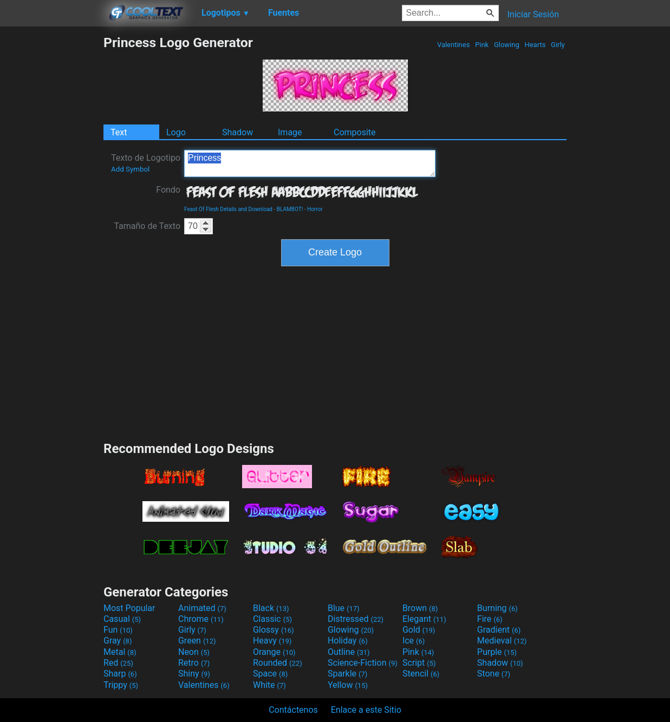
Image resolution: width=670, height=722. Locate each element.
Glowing (506, 45)
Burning (497, 608)
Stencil (420, 673)
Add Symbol (130, 169)
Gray (117, 640)
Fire (490, 619)
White (269, 685)
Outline (349, 652)
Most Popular (129, 608)
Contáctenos (293, 710)
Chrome (201, 619)
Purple (497, 652)
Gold (418, 630)
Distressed (355, 619)
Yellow (348, 685)
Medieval (502, 640)
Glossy (273, 630)
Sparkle (347, 673)
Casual (122, 619)
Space (270, 673)
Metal (119, 652)
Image (290, 132)
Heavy (272, 640)
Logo (176, 132)
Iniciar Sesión (533, 14)
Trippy (120, 685)
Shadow (237, 132)
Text (118, 132)
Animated (202, 608)
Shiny (194, 673)
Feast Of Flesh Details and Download (228, 209)
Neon (194, 652)
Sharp (120, 673)
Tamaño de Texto (147, 226)
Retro (194, 663)
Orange (274, 652)
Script (419, 663)
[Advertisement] (51, 197)
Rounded (277, 663)
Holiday (348, 640)
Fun (118, 630)
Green (197, 640)
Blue (344, 608)
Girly (558, 45)
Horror (315, 209)
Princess (309, 163)
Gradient (499, 630)
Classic (272, 619)
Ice (413, 640)
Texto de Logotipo (145, 163)
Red (118, 663)
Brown (420, 608)
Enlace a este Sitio (366, 710)
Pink (482, 45)
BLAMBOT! (290, 209)
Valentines (453, 45)
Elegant (424, 619)
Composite (355, 132)
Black (271, 608)
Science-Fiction (363, 663)
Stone (493, 673)
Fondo (168, 190)
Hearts (535, 45)
